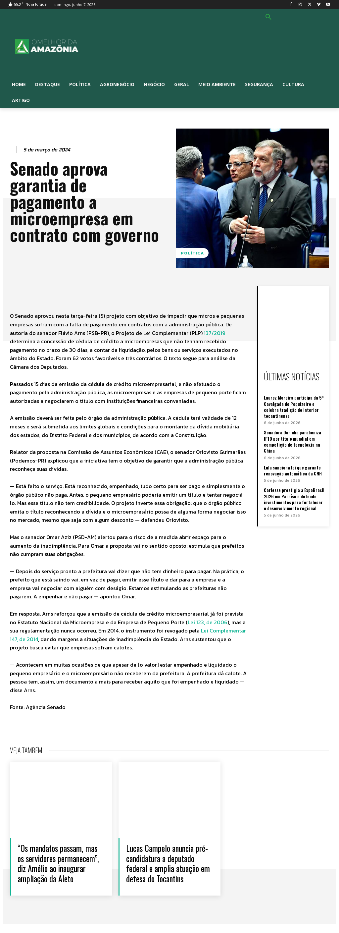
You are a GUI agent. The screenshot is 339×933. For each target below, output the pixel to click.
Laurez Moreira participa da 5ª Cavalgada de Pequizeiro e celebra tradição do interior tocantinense (293, 406)
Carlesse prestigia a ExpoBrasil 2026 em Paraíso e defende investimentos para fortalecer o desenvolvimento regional (294, 498)
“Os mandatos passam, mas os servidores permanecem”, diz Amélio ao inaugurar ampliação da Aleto (60, 868)
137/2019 (214, 333)
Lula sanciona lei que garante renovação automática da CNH (292, 470)
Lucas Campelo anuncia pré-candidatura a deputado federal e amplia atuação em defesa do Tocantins (166, 868)
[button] (268, 17)
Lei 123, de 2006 (207, 622)
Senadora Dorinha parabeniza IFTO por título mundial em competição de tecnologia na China (292, 441)
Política (192, 253)
